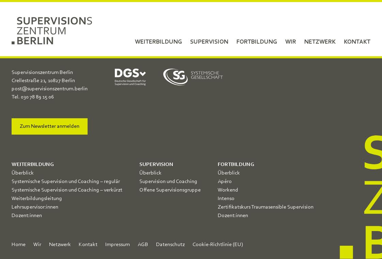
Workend (228, 190)
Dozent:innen (27, 215)
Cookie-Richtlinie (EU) (218, 244)
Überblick (23, 173)
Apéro (225, 181)
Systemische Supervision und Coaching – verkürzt (67, 190)
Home (19, 244)
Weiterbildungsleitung (37, 198)
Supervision (209, 42)
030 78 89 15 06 (37, 97)
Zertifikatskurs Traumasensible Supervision (266, 207)
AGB (143, 244)
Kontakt (357, 42)
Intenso (226, 198)
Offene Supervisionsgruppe (170, 190)
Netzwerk (320, 42)
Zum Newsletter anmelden (49, 126)
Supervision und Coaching (168, 181)
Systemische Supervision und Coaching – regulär (66, 181)
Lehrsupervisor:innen (35, 207)
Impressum (117, 244)
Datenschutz (170, 244)
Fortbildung (256, 42)
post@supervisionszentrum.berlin (50, 89)
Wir (290, 42)
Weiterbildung (158, 42)
